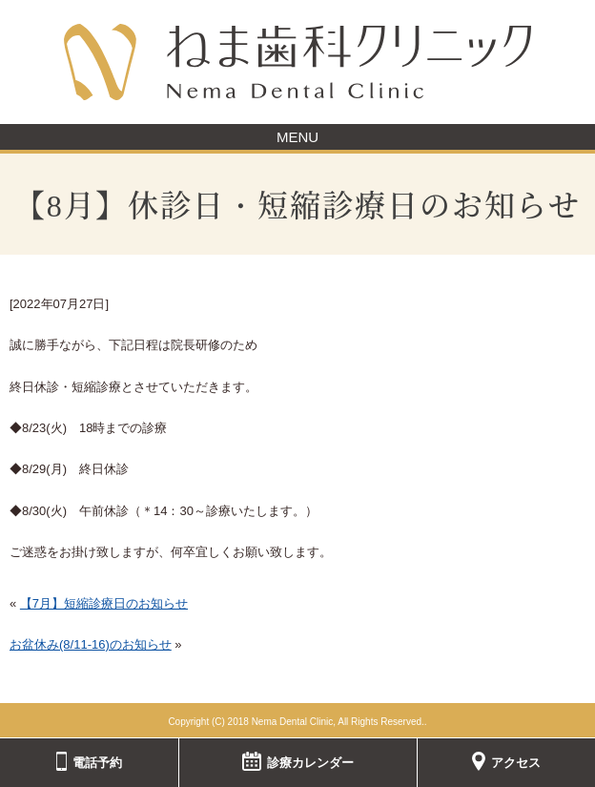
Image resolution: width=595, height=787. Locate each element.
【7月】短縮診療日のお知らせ (104, 603)
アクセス (506, 761)
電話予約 (89, 761)
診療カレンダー (297, 761)
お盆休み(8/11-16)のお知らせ (91, 644)
